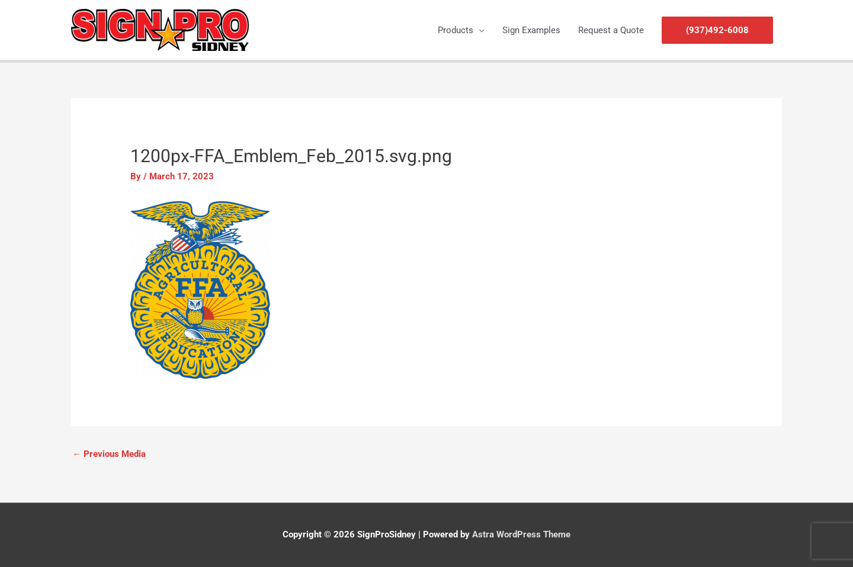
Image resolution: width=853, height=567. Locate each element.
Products (455, 30)
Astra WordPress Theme (521, 534)
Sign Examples (531, 30)
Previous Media (109, 454)
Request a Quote (611, 30)
